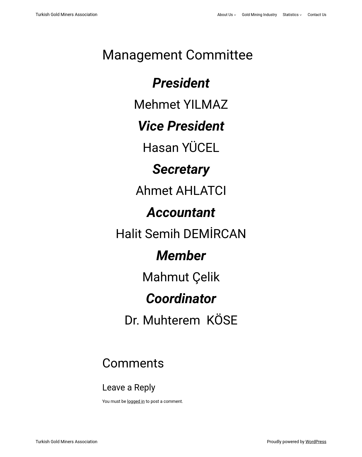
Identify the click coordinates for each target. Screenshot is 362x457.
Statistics (291, 14)
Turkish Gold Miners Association (66, 14)
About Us (225, 14)
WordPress (316, 441)
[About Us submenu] (235, 15)
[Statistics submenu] (300, 15)
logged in (136, 401)
